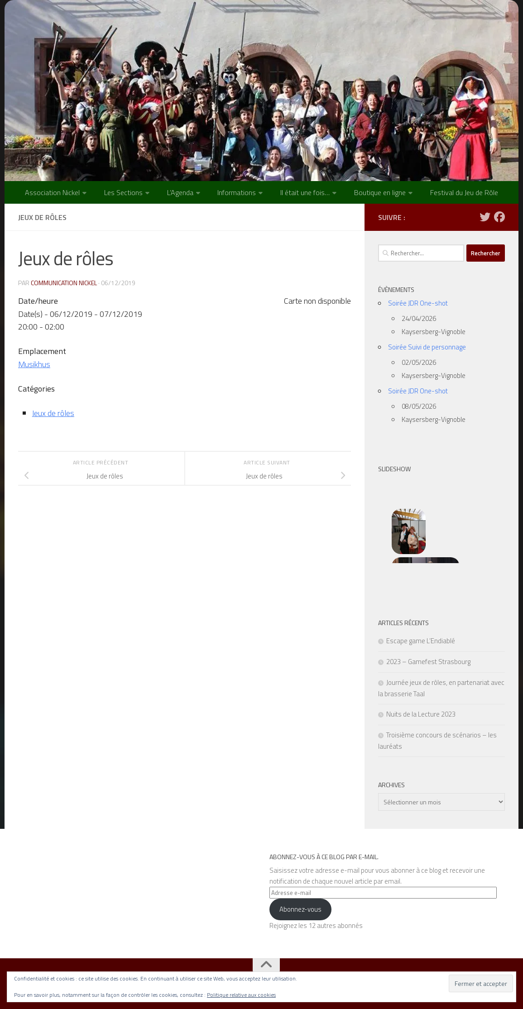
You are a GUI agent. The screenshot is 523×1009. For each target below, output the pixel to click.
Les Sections (123, 192)
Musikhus (34, 364)
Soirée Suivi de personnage (427, 347)
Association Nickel (52, 192)
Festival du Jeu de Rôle (464, 192)
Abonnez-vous (300, 909)
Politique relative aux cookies (241, 994)
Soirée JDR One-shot (418, 303)
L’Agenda (180, 192)
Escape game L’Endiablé (420, 641)
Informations (236, 192)
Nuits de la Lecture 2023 (421, 714)
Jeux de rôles (53, 413)
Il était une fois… (305, 192)
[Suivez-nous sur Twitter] (485, 216)
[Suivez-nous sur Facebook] (499, 216)
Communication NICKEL (64, 282)
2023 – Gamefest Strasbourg (428, 661)
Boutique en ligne (380, 192)
